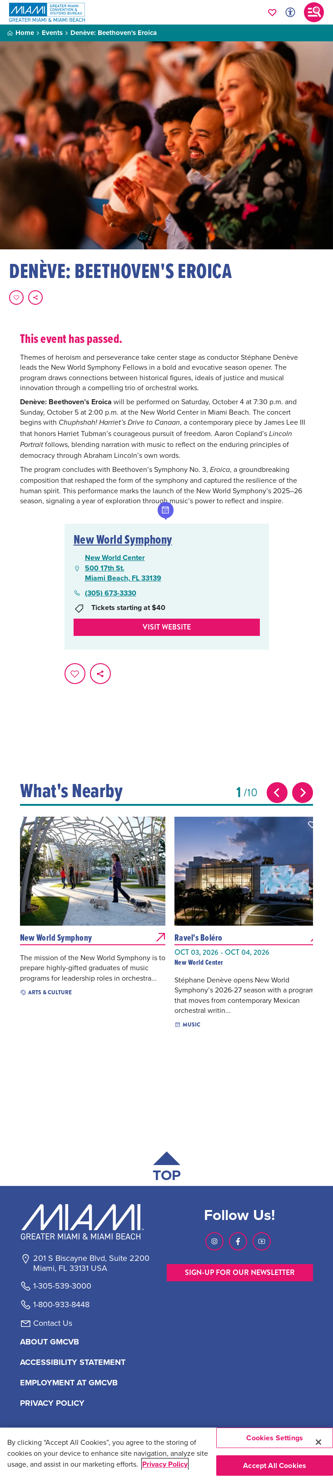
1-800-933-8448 (61, 1304)
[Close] (318, 1442)
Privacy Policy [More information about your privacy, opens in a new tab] (165, 1464)
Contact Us (52, 1323)
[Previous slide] (277, 792)
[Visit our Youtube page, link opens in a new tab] (262, 1241)
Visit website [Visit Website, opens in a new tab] (167, 627)
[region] (166, 1455)
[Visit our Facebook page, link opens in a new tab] (238, 1241)
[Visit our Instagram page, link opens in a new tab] (214, 1241)
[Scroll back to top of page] (167, 1168)
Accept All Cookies (274, 1465)
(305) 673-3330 (110, 593)
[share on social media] (35, 297)
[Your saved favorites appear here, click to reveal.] (272, 12)
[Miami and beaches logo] (91, 1222)
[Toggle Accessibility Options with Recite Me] (290, 12)
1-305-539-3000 (62, 1286)
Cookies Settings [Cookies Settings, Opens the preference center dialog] (274, 1438)
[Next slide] (302, 792)
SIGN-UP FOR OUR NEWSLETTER (240, 1272)
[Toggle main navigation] (314, 12)
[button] (157, 824)
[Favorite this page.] (16, 297)
